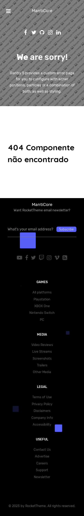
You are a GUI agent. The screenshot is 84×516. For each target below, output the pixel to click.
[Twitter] (34, 258)
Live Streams (42, 352)
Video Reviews (42, 345)
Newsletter (42, 477)
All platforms (42, 292)
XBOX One (42, 306)
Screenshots (42, 359)
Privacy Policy (42, 404)
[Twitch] (42, 258)
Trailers (42, 365)
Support (42, 470)
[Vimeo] (58, 258)
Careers (42, 463)
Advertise (42, 456)
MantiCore (42, 10)
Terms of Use (42, 397)
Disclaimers (42, 411)
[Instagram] (50, 258)
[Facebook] (27, 258)
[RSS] (65, 258)
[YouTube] (20, 258)
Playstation (42, 299)
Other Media (42, 372)
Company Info (42, 418)
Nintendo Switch (42, 313)
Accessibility (42, 424)
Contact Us (42, 450)
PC (42, 320)
